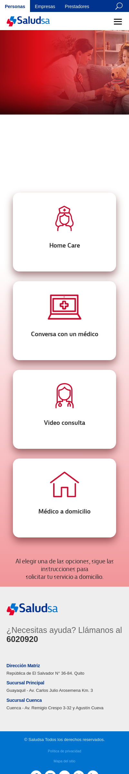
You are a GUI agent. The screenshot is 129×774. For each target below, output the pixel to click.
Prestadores (77, 6)
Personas (15, 6)
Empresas (45, 6)
